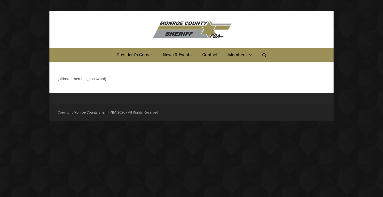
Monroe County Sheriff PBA (94, 112)
